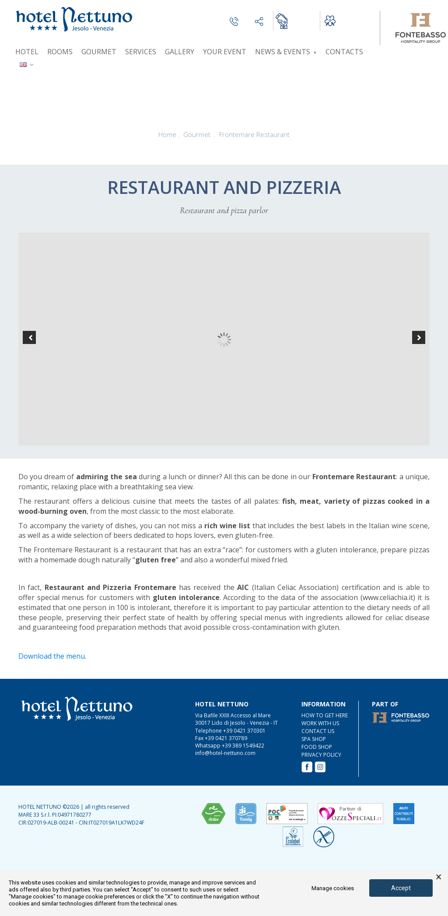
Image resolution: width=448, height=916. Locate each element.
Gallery (179, 51)
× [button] (438, 877)
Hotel (26, 51)
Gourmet (98, 51)
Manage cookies (333, 888)
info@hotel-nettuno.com (225, 753)
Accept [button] (401, 887)
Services (140, 51)
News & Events (286, 51)
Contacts (344, 51)
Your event (224, 51)
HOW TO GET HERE (324, 715)
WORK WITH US (320, 723)
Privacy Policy (321, 754)
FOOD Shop (316, 747)
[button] (29, 337)
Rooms (60, 51)
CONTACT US (317, 731)
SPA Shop (313, 739)
